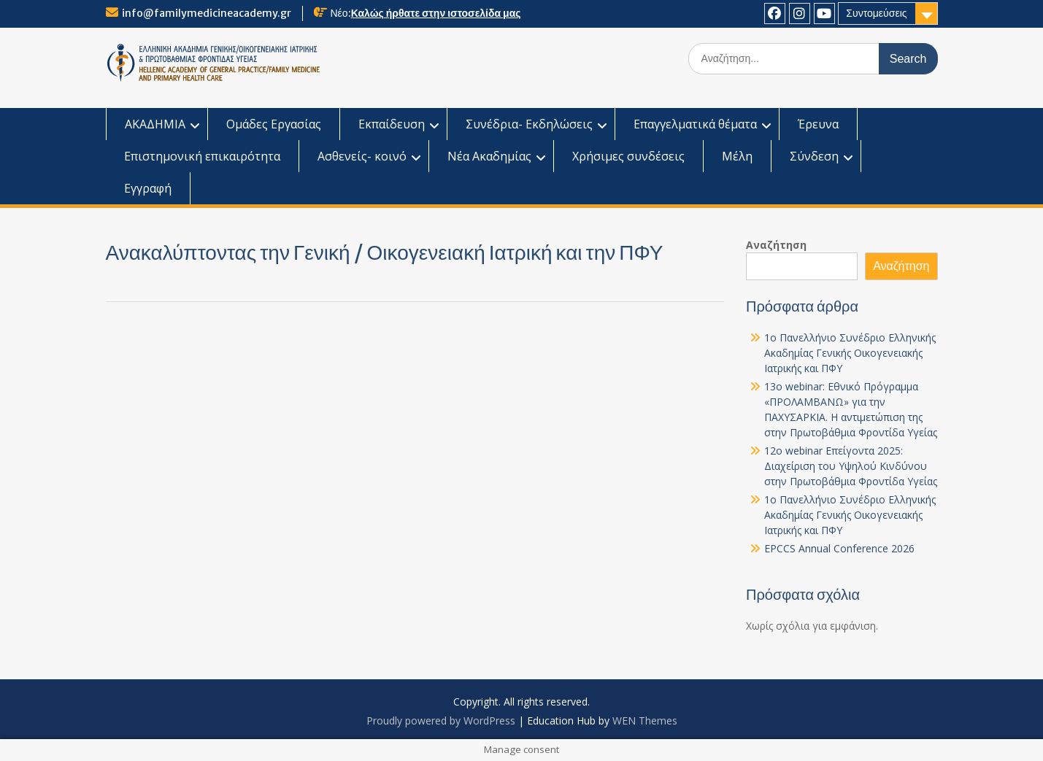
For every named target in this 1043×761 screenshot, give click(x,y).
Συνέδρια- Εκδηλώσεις (529, 124)
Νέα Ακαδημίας (489, 156)
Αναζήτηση (776, 245)
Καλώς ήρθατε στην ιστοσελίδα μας (436, 13)
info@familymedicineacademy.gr (206, 13)
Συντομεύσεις (876, 13)
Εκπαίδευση (391, 124)
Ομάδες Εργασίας (273, 124)
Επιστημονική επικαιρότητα (202, 156)
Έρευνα (818, 124)
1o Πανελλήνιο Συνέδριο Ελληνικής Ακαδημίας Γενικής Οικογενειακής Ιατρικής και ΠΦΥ (850, 353)
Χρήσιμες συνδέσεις (628, 156)
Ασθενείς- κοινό (362, 156)
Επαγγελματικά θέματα (695, 124)
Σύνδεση (814, 156)
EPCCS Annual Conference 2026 (839, 548)
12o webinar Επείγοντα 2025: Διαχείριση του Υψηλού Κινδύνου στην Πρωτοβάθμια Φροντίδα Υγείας (850, 466)
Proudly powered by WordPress (440, 720)
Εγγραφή (148, 188)
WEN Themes (644, 720)
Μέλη (737, 156)
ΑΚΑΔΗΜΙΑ (155, 124)
